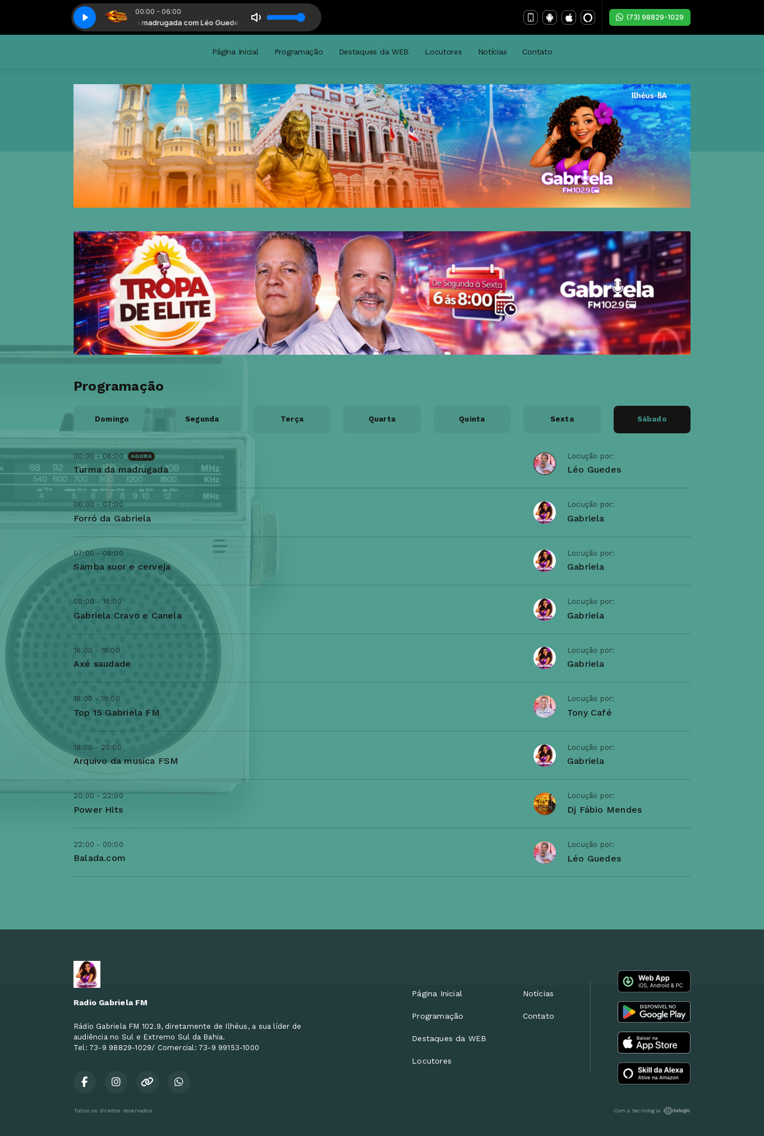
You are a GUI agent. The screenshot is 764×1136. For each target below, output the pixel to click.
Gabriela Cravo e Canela (127, 615)
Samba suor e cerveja (122, 566)
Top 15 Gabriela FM (116, 712)
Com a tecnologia (652, 1111)
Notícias (492, 51)
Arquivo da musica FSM (125, 760)
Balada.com (99, 858)
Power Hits (98, 809)
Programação (298, 51)
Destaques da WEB (374, 51)
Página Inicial (235, 51)
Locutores (443, 51)
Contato (537, 51)
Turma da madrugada (120, 469)
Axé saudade (102, 663)
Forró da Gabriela (112, 518)
